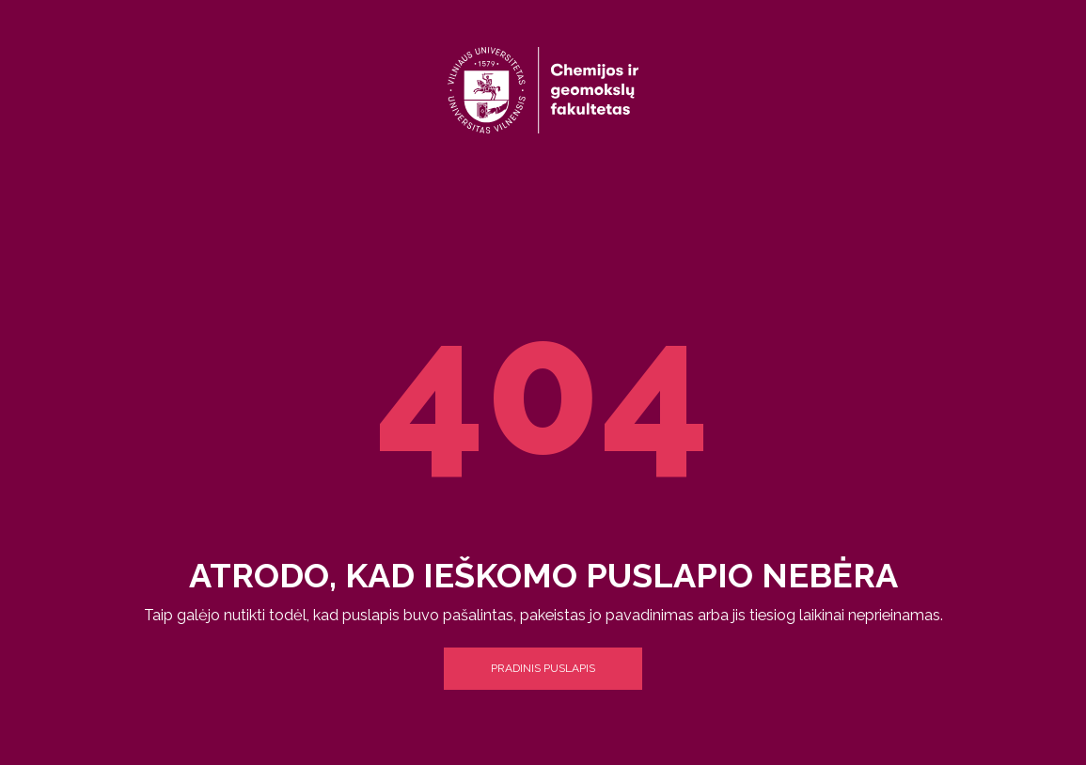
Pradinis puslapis (543, 668)
